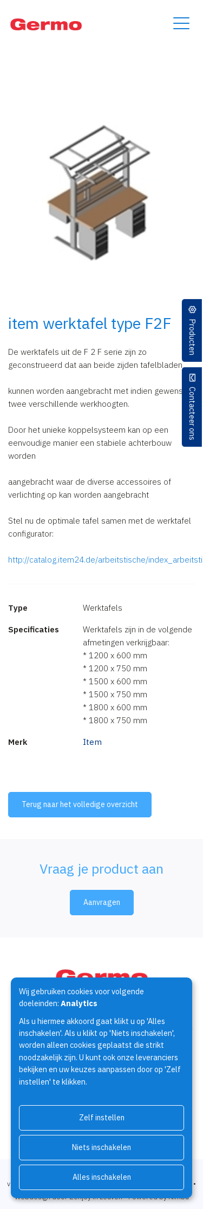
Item (92, 742)
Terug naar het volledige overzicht (80, 804)
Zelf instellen (102, 1117)
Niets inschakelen (101, 1147)
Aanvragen (101, 902)
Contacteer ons (192, 413)
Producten (192, 336)
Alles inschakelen (102, 1177)
